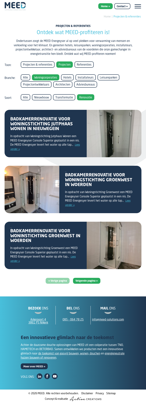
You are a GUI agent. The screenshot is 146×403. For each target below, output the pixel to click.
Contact (121, 6)
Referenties (84, 64)
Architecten (63, 84)
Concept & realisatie (73, 399)
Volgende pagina (85, 280)
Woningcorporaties (45, 77)
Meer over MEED (33, 366)
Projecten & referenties (127, 16)
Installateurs (86, 77)
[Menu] (137, 6)
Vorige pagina (59, 280)
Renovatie (85, 97)
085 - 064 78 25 (73, 319)
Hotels (67, 77)
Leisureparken (108, 77)
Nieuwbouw (41, 97)
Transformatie (64, 97)
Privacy (100, 393)
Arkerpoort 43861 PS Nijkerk (38, 321)
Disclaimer (87, 393)
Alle (25, 77)
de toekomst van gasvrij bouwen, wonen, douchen (69, 353)
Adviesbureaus (85, 84)
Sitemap (111, 393)
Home (104, 6)
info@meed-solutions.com (108, 319)
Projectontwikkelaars (36, 84)
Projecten (65, 64)
